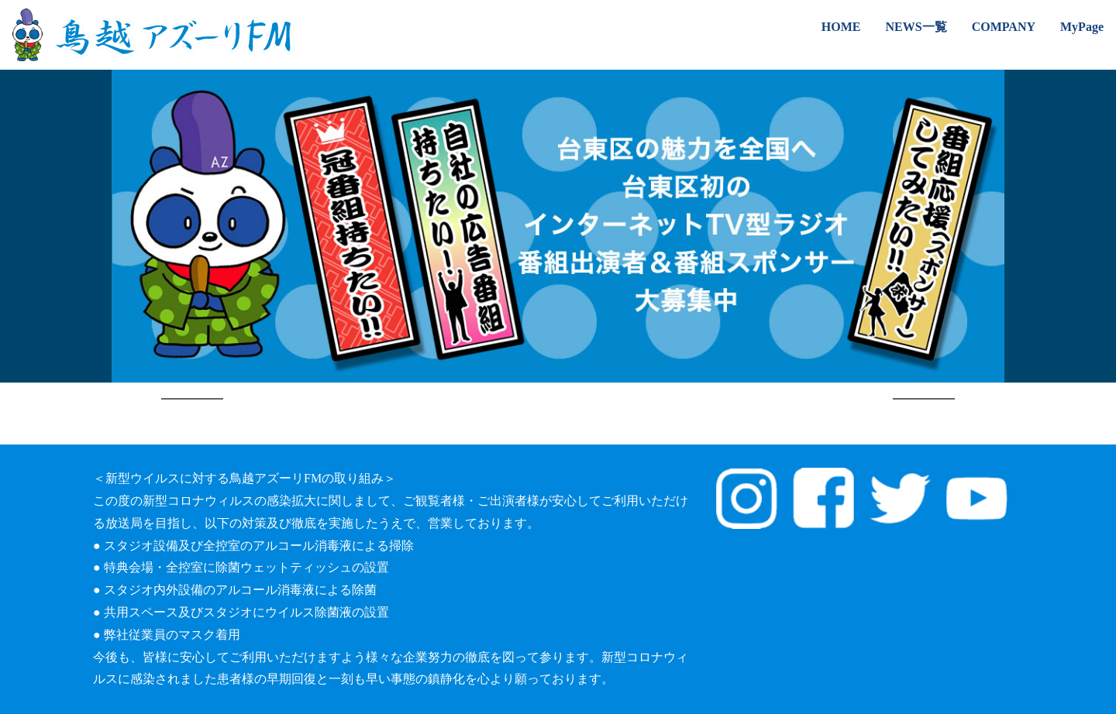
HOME (841, 26)
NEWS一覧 (916, 26)
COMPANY (1003, 26)
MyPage (1082, 26)
